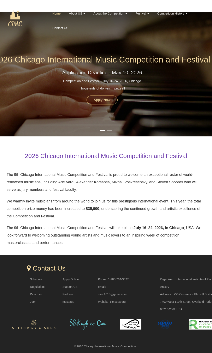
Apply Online (71, 279)
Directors (36, 294)
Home (56, 13)
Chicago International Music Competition (110, 346)
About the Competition (110, 13)
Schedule (36, 279)
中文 (184, 4)
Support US (70, 286)
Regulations (37, 286)
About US (77, 13)
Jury (32, 301)
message (68, 301)
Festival (142, 13)
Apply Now (102, 100)
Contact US (60, 28)
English (199, 4)
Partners (68, 294)
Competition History (172, 13)
